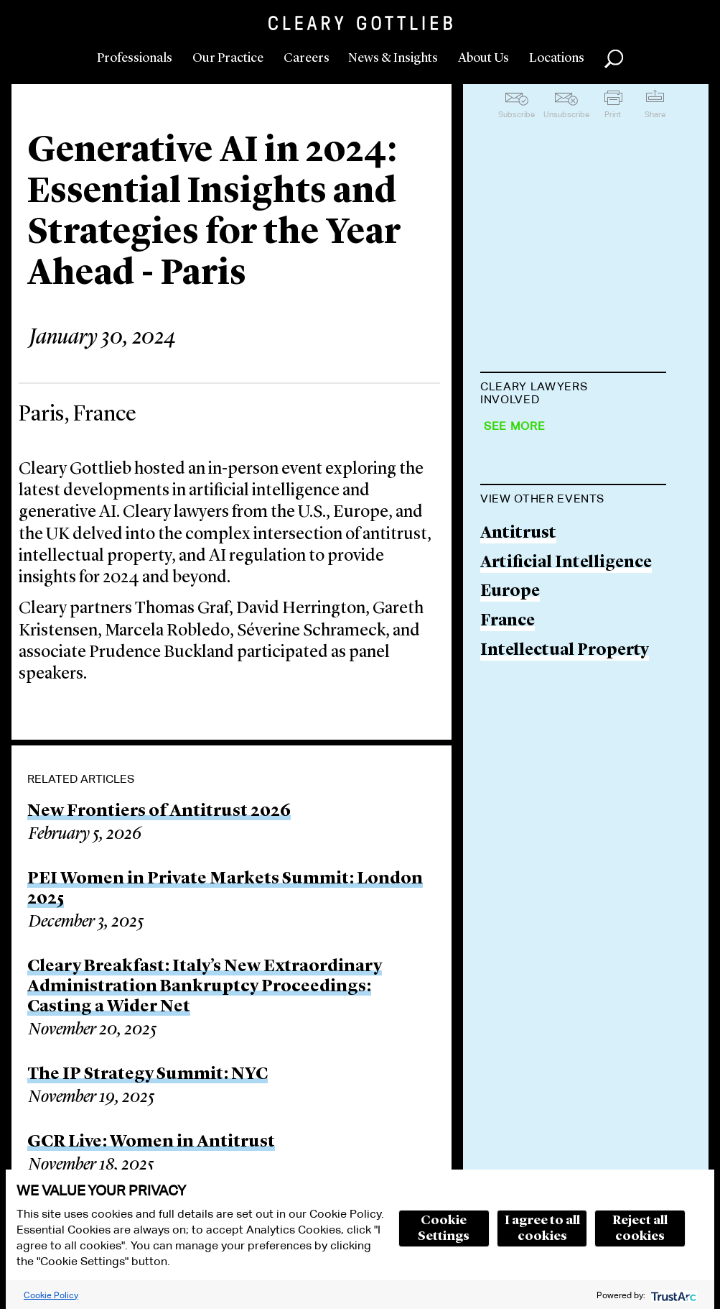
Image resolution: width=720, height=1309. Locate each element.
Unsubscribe (566, 114)
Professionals (134, 58)
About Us (483, 58)
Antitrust (518, 826)
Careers (306, 58)
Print (612, 114)
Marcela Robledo (548, 600)
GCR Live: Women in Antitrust (151, 1142)
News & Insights (393, 58)
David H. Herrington (562, 490)
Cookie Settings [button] (443, 1228)
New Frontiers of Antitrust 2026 (159, 811)
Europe (510, 884)
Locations (556, 58)
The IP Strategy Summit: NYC (147, 1074)
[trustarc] (672, 1295)
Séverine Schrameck (559, 655)
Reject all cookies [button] (640, 1228)
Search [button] (613, 59)
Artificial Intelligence (566, 855)
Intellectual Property (564, 942)
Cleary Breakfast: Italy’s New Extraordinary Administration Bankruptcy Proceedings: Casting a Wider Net (204, 987)
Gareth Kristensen (554, 545)
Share (655, 114)
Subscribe (516, 114)
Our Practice (227, 58)
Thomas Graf (533, 435)
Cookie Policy (51, 1295)
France (507, 913)
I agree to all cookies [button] (542, 1228)
